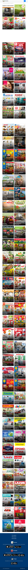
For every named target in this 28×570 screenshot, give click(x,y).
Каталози (5, 1)
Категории (14, 538)
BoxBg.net (22, 568)
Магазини (14, 536)
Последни (14, 535)
